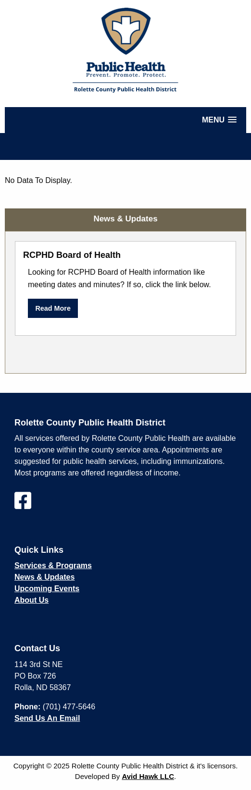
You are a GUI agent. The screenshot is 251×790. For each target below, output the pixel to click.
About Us (31, 600)
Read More (53, 308)
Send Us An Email (47, 718)
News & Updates (44, 577)
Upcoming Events (46, 588)
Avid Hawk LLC (148, 776)
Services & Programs (53, 565)
